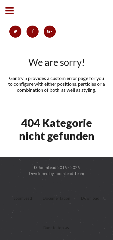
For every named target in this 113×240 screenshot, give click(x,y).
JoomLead (23, 198)
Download (90, 198)
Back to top (56, 227)
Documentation (56, 198)
